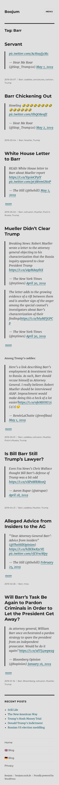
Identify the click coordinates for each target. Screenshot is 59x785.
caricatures (38, 79)
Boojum (12, 11)
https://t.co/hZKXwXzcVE (26, 549)
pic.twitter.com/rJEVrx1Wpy (28, 553)
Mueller (28, 140)
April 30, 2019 (36, 283)
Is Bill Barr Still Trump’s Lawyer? (24, 456)
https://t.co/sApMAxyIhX (26, 270)
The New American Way (22, 714)
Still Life (13, 709)
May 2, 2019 (44, 127)
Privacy (9, 765)
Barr (21, 79)
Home (8, 742)
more (8, 203)
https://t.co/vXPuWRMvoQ (27, 482)
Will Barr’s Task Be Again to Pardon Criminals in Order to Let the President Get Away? (29, 608)
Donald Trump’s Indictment (25, 723)
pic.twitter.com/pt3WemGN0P (30, 182)
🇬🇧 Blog (9, 750)
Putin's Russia (12, 440)
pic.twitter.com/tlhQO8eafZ (28, 114)
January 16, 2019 (39, 664)
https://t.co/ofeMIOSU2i (34, 402)
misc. (26, 584)
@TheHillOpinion (22, 545)
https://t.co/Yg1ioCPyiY (25, 177)
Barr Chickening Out (28, 96)
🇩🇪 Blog (9, 757)
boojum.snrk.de (23, 775)
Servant (13, 44)
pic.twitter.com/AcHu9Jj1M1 (28, 53)
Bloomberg (29, 681)
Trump (8, 83)
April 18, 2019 (18, 495)
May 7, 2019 (44, 67)
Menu (49, 11)
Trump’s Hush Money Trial (24, 718)
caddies (28, 79)
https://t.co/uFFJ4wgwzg (36, 651)
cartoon (49, 79)
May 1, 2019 (17, 420)
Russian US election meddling (26, 727)
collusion (28, 212)
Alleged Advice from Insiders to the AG (28, 523)
